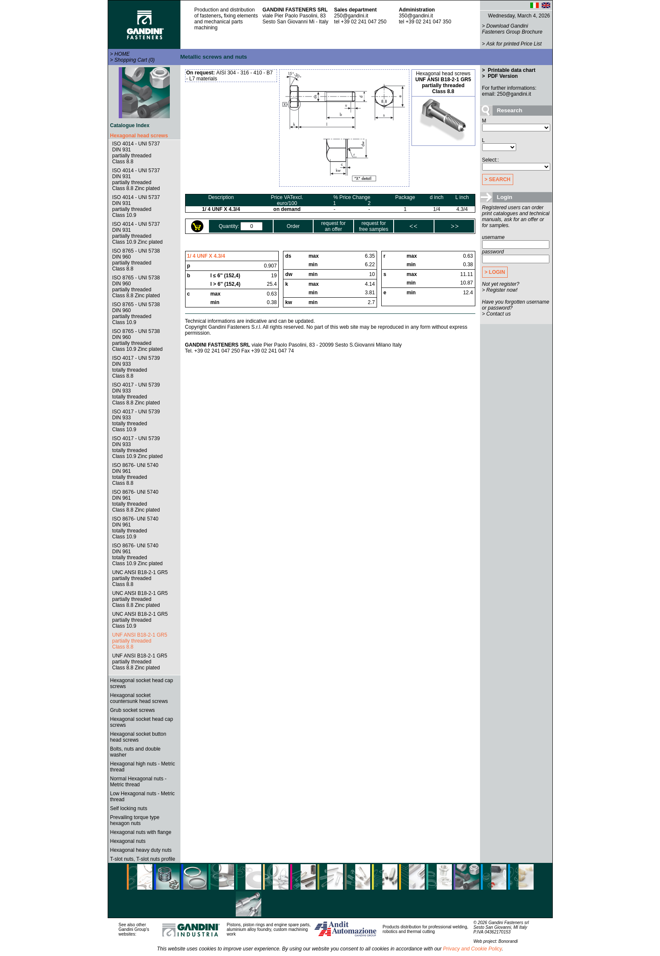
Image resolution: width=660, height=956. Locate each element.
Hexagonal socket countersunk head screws (139, 698)
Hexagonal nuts (128, 841)
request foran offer (333, 226)
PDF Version (502, 76)
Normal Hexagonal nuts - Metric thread (138, 782)
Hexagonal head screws (139, 136)
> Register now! (500, 290)
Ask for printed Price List (514, 44)
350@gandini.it (416, 16)
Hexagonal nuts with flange (140, 832)
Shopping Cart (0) (134, 60)
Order (293, 226)
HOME (122, 54)
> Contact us (496, 314)
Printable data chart (510, 70)
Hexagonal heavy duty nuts (141, 850)
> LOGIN (495, 272)
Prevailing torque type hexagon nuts (135, 820)
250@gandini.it (351, 16)
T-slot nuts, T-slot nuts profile (142, 859)
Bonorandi (508, 941)
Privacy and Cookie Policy (472, 949)
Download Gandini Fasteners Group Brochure (512, 29)
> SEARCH (498, 179)
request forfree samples (374, 226)
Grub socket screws (132, 710)
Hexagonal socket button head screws (138, 737)
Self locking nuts (128, 808)
